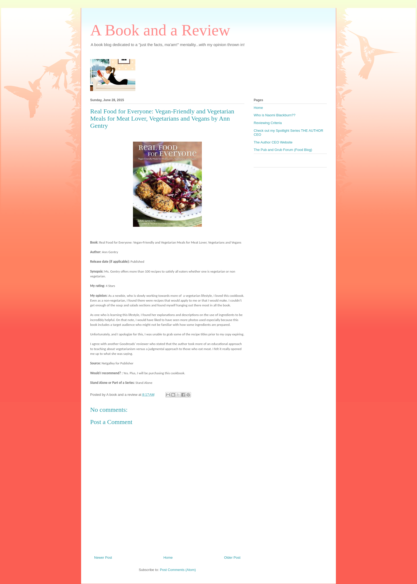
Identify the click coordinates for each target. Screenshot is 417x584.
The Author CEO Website (273, 142)
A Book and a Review (160, 30)
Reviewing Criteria (268, 123)
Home (168, 558)
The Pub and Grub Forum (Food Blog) (283, 150)
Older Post (232, 558)
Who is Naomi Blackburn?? (274, 115)
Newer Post (103, 558)
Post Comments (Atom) (178, 570)
